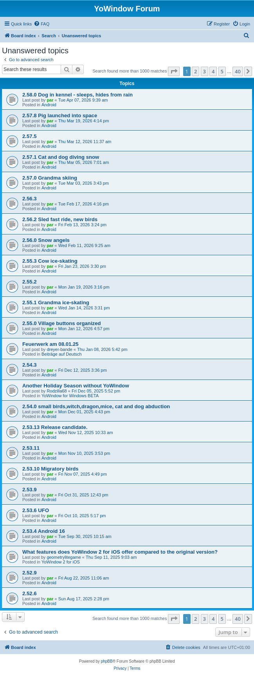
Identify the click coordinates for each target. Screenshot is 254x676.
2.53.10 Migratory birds (50, 469)
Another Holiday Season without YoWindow (75, 386)
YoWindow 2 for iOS (60, 562)
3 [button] (204, 71)
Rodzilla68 (57, 391)
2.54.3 (29, 365)
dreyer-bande (59, 349)
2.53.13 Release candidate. (54, 427)
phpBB (107, 661)
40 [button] (238, 71)
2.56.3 (29, 199)
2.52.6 (29, 593)
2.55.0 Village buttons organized (61, 323)
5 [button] (222, 71)
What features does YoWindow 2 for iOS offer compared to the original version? (120, 552)
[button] (174, 71)
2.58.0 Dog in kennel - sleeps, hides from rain (77, 95)
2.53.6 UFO (35, 510)
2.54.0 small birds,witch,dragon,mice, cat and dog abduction (96, 406)
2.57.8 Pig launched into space (59, 115)
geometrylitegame (64, 557)
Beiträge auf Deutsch (61, 354)
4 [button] (213, 71)
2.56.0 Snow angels (46, 240)
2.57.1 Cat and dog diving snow (60, 157)
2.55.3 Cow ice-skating (49, 261)
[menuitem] (41, 24)
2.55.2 (29, 282)
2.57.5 (29, 136)
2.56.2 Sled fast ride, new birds (59, 219)
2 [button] (195, 71)
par (50, 100)
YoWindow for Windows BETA (70, 395)
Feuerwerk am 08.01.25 (50, 344)
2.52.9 (29, 573)
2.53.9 (29, 489)
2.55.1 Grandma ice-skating (55, 302)
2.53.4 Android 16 (43, 531)
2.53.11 (31, 448)
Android (48, 104)
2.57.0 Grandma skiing (49, 178)
